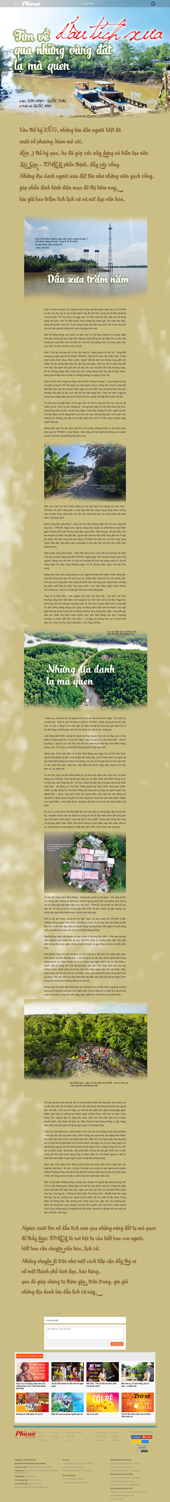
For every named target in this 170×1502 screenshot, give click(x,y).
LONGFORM (88, 4)
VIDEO (69, 1440)
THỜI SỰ (40, 1433)
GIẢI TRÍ (40, 1436)
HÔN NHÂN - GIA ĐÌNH (74, 1433)
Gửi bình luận (117, 1344)
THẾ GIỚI (55, 1433)
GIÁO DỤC (55, 1436)
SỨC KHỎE (70, 1436)
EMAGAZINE (101, 1440)
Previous (147, 1356)
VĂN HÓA (115, 1433)
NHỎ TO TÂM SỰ (102, 1433)
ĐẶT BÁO (145, 1441)
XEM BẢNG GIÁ (137, 1441)
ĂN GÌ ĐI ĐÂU (42, 1440)
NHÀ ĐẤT (115, 1436)
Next (152, 1356)
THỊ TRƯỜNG (101, 1436)
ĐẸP (53, 1440)
